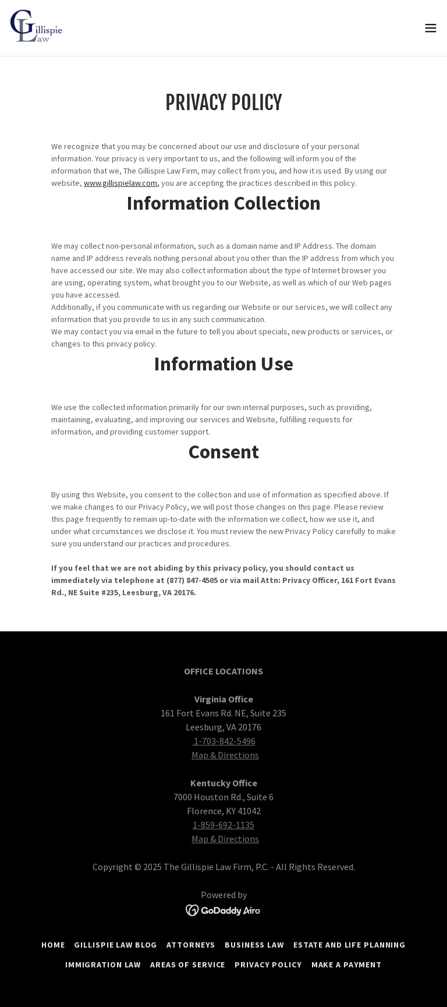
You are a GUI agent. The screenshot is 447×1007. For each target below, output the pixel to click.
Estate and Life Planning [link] (349, 944)
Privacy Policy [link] (268, 964)
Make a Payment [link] (346, 964)
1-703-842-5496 (224, 741)
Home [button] (53, 944)
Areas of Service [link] (187, 964)
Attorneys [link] (190, 944)
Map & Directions (225, 755)
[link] (37, 28)
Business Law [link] (254, 944)
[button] (430, 28)
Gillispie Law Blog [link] (115, 944)
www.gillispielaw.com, (121, 183)
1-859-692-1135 (223, 825)
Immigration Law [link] (103, 964)
